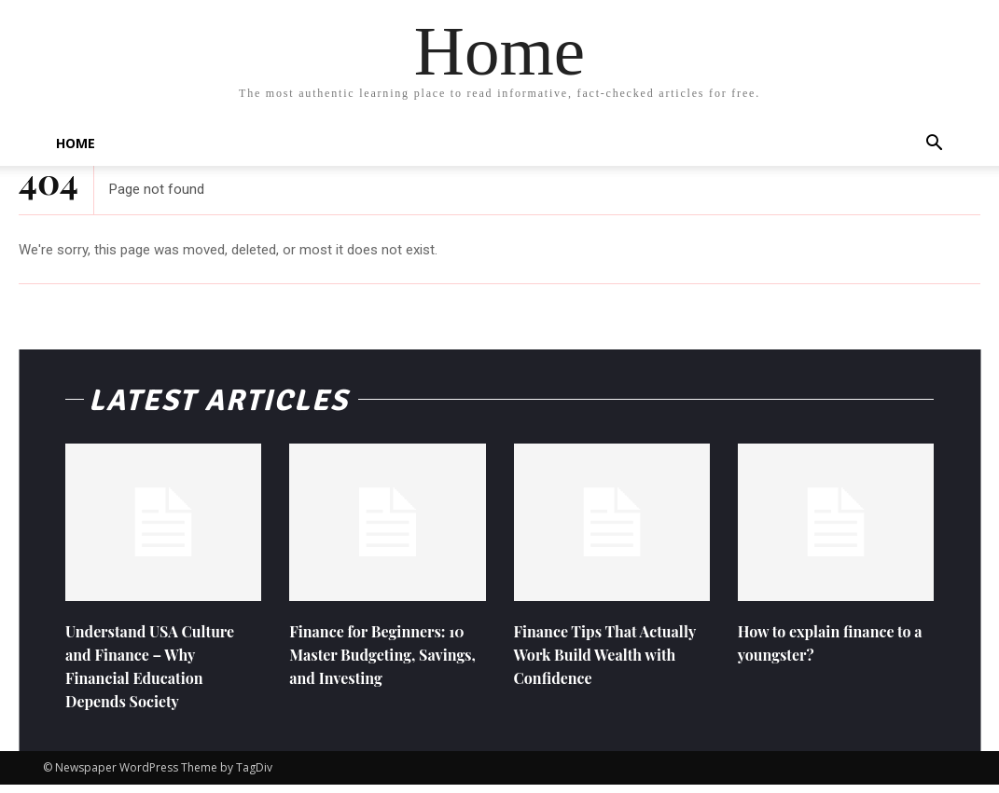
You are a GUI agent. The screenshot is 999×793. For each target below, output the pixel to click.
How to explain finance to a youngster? (835, 650)
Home (75, 143)
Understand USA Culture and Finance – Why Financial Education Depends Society (160, 673)
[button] (934, 145)
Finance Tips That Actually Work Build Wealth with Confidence (606, 661)
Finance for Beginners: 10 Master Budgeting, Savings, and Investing (377, 661)
